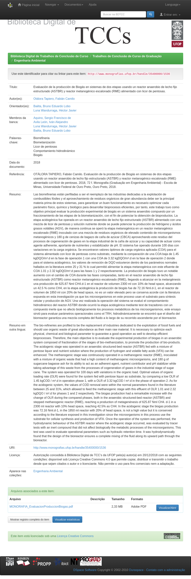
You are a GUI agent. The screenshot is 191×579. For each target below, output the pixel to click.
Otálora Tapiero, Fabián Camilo (54, 98)
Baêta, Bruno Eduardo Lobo (51, 106)
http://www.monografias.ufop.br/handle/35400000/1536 (69, 447)
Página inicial (28, 5)
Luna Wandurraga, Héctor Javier (54, 110)
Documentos (74, 4)
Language (172, 4)
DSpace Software (85, 570)
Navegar (52, 4)
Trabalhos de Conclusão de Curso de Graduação (127, 56)
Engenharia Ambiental (30, 60)
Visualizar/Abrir (167, 507)
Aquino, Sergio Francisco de (52, 117)
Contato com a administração (165, 570)
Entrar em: (170, 14)
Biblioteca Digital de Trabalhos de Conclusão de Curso (49, 56)
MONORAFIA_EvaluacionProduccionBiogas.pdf (41, 506)
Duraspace (136, 570)
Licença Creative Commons (75, 536)
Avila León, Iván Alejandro (50, 122)
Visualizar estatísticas (67, 519)
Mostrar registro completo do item (29, 519)
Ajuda (92, 4)
